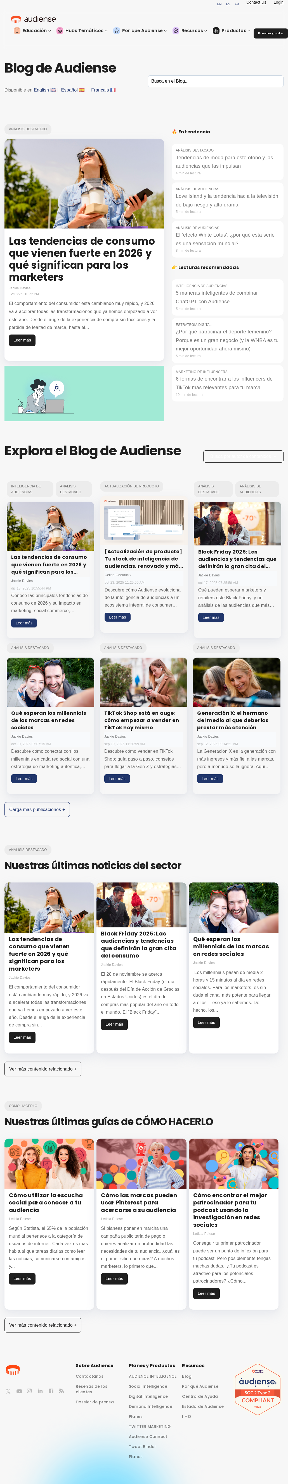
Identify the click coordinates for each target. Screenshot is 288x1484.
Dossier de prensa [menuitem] (95, 1402)
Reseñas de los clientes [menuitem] (92, 1389)
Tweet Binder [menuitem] (142, 1446)
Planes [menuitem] (136, 1416)
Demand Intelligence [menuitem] (150, 1406)
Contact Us (256, 2)
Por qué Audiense (140, 30)
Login (279, 2)
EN (219, 4)
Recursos (190, 30)
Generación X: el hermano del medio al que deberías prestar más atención (232, 720)
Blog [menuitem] (187, 1376)
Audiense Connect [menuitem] (148, 1436)
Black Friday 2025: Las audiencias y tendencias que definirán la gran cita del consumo (237, 562)
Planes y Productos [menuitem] (152, 1365)
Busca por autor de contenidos (243, 456)
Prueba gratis (271, 33)
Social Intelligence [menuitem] (148, 1386)
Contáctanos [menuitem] (90, 1376)
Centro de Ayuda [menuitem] (200, 1396)
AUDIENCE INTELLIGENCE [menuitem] (152, 1376)
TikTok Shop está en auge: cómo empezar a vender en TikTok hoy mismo (141, 720)
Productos (231, 30)
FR (237, 4)
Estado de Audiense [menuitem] (203, 1406)
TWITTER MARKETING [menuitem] (150, 1426)
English (41, 90)
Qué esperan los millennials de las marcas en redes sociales (48, 720)
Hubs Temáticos (81, 30)
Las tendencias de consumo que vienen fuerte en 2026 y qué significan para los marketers (49, 568)
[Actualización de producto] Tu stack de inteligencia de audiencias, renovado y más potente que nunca (143, 562)
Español (69, 90)
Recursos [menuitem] (193, 1365)
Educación (32, 30)
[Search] (216, 81)
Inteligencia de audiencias (26, 489)
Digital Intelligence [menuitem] (148, 1396)
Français (100, 90)
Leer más (22, 340)
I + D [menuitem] (186, 1416)
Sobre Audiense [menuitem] (95, 1365)
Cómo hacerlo (23, 1106)
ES (228, 4)
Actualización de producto (132, 486)
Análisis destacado (28, 129)
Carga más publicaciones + (37, 809)
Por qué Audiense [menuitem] (200, 1386)
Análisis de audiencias (250, 489)
